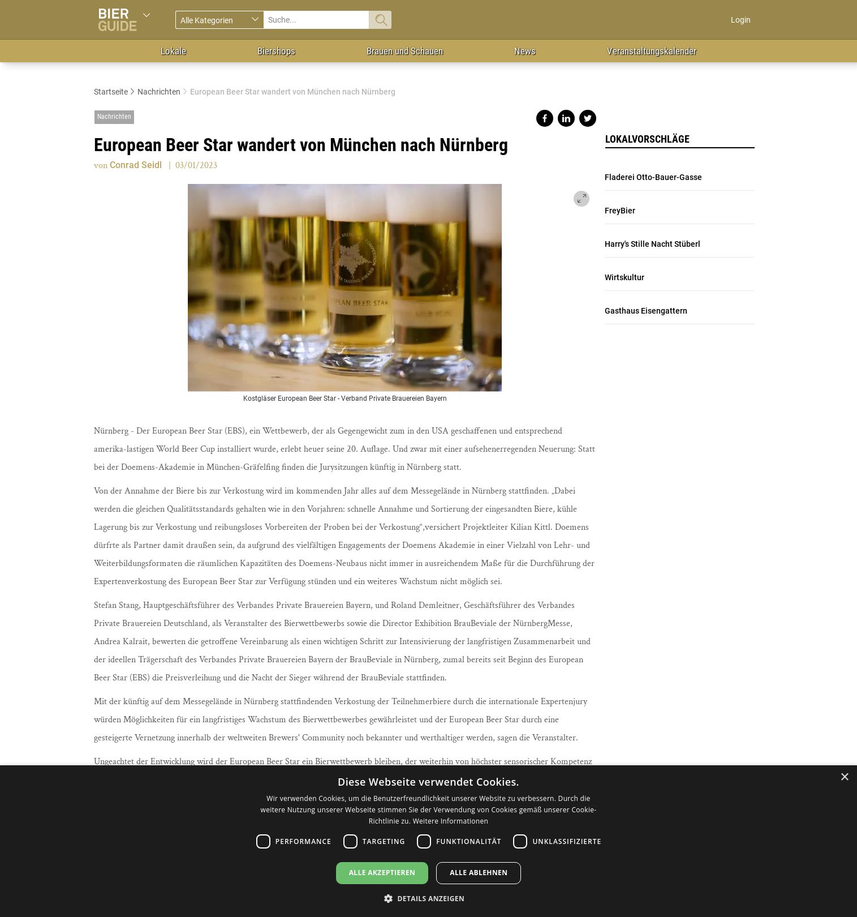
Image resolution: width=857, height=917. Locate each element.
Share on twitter (587, 118)
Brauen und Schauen (405, 51)
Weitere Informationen (451, 821)
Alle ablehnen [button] (478, 872)
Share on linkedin (566, 118)
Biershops (276, 51)
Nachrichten (158, 91)
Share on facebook (544, 118)
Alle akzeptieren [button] (382, 872)
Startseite (111, 91)
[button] (428, 898)
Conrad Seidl (136, 165)
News (525, 51)
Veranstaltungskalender (651, 51)
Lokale (173, 51)
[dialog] (428, 841)
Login (741, 19)
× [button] (844, 777)
